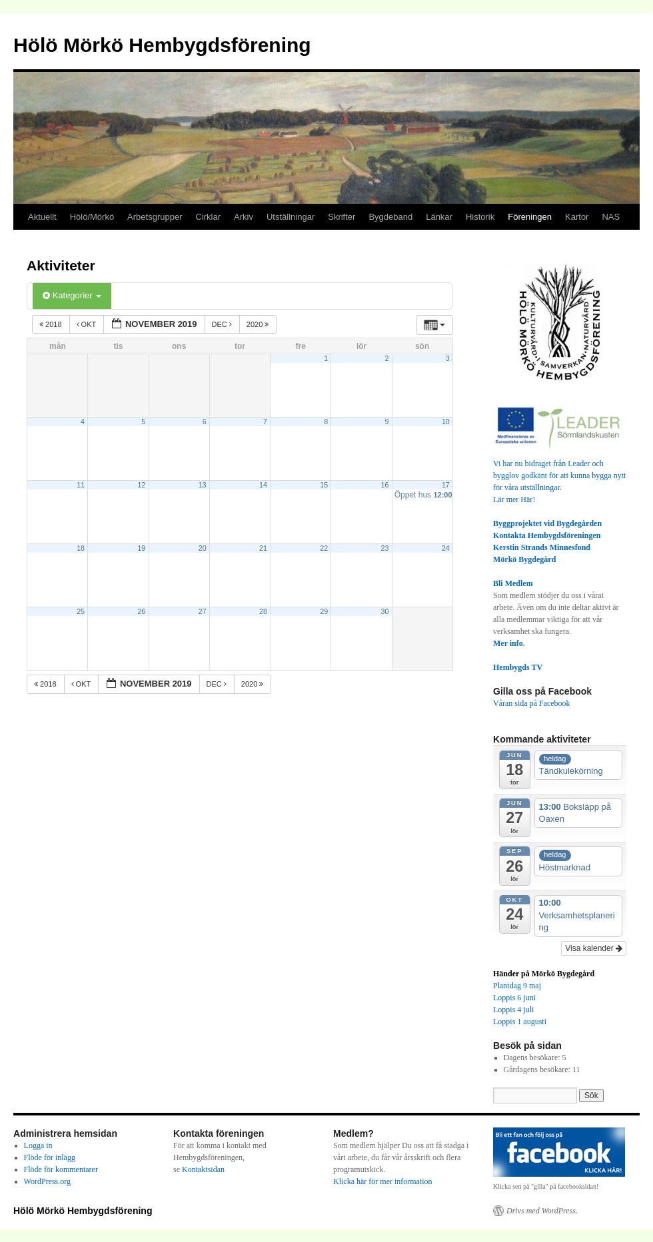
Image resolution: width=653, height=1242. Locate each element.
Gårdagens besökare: (538, 1069)
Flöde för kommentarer (61, 1169)
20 (203, 548)
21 (263, 548)
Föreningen (530, 217)
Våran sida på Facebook (531, 703)
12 (141, 485)
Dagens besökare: (533, 1057)
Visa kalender (593, 948)
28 (263, 611)
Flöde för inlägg (49, 1157)
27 (203, 611)
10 (446, 422)
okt (88, 324)
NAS (611, 217)
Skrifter (341, 217)
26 (141, 611)
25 (81, 611)
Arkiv (243, 217)
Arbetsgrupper (154, 217)
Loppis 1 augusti (519, 1021)
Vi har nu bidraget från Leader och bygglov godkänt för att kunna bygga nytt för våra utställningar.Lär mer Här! (559, 475)
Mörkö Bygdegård (524, 559)
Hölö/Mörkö (92, 217)
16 (385, 485)
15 (324, 485)
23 (385, 548)
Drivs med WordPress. (542, 1210)
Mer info (508, 643)
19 (141, 548)
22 (324, 548)
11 (81, 485)
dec (223, 324)
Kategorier (72, 295)
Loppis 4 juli (513, 1009)
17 (446, 485)
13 (203, 485)
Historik (480, 217)
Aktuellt (42, 217)
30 (385, 611)
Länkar (439, 217)
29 (324, 611)
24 (446, 548)
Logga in (38, 1145)
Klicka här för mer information (382, 1181)
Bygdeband (390, 217)
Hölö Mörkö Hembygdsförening (162, 45)
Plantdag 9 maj (517, 985)
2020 (259, 324)
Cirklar (208, 217)
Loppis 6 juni (514, 997)
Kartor (576, 217)
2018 (51, 324)
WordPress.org (47, 1181)
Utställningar (291, 217)
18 (81, 548)
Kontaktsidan (203, 1169)
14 (263, 485)
